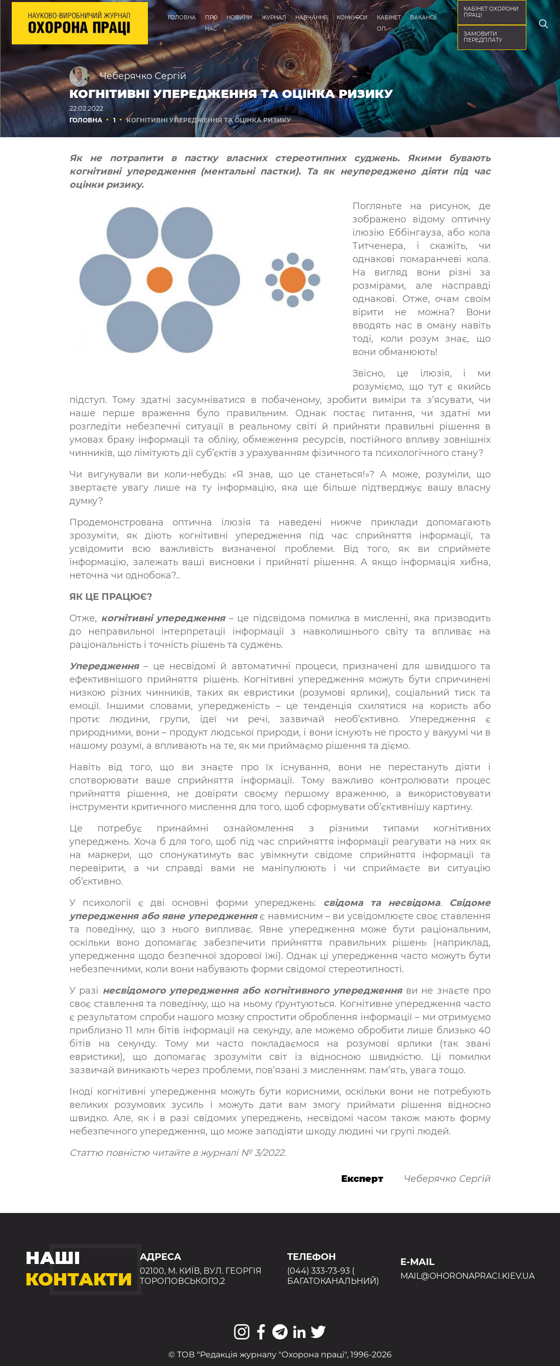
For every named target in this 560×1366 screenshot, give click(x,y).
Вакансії (423, 17)
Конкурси (352, 17)
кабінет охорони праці (491, 12)
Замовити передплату (483, 37)
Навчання (311, 17)
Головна (182, 17)
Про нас (211, 23)
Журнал (274, 17)
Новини (239, 17)
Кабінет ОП (389, 23)
